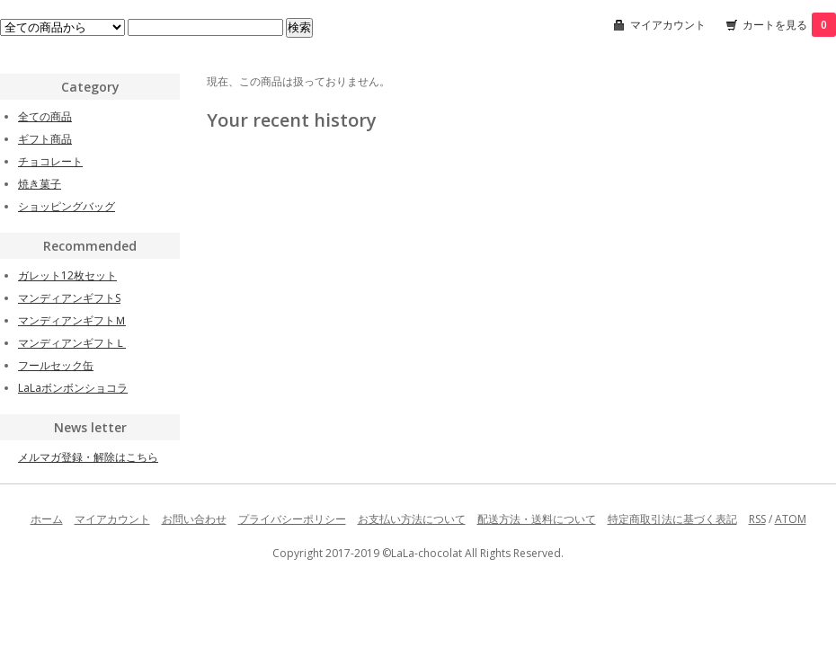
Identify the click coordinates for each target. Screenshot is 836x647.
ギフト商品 (45, 138)
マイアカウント (668, 24)
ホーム (47, 519)
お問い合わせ (194, 519)
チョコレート (50, 161)
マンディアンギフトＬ (72, 342)
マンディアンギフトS (69, 298)
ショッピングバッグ (66, 206)
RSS (757, 519)
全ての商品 (45, 116)
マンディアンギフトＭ (72, 320)
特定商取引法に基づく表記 (672, 519)
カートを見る (789, 24)
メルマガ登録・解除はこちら (88, 457)
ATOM (790, 519)
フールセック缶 (55, 365)
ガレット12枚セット (67, 275)
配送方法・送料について (536, 519)
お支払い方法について (412, 519)
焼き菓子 (39, 183)
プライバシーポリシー (292, 519)
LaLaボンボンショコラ (73, 387)
